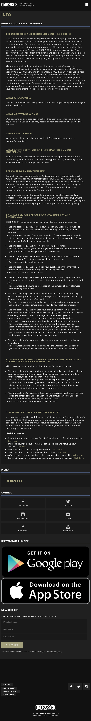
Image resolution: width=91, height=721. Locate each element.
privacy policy (56, 651)
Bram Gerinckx (53, 714)
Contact (7, 685)
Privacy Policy (10, 691)
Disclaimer (8, 695)
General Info (14, 481)
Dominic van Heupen (50, 715)
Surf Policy (9, 688)
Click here (12, 441)
